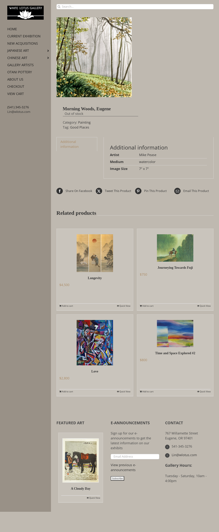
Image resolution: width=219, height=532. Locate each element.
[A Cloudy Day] (80, 458)
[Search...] (135, 6)
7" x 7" (144, 168)
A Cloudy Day (80, 488)
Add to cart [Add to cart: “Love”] (67, 391)
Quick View (124, 305)
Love (94, 371)
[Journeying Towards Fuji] (175, 245)
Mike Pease (147, 155)
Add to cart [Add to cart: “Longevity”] (67, 305)
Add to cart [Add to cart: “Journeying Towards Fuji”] (147, 305)
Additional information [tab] (69, 144)
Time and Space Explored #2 (175, 353)
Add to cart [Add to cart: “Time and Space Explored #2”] (147, 391)
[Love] (95, 339)
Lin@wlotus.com (18, 112)
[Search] (59, 6)
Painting (84, 122)
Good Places (79, 127)
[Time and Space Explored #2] (175, 330)
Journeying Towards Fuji (175, 267)
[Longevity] (95, 250)
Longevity (95, 278)
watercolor (147, 162)
